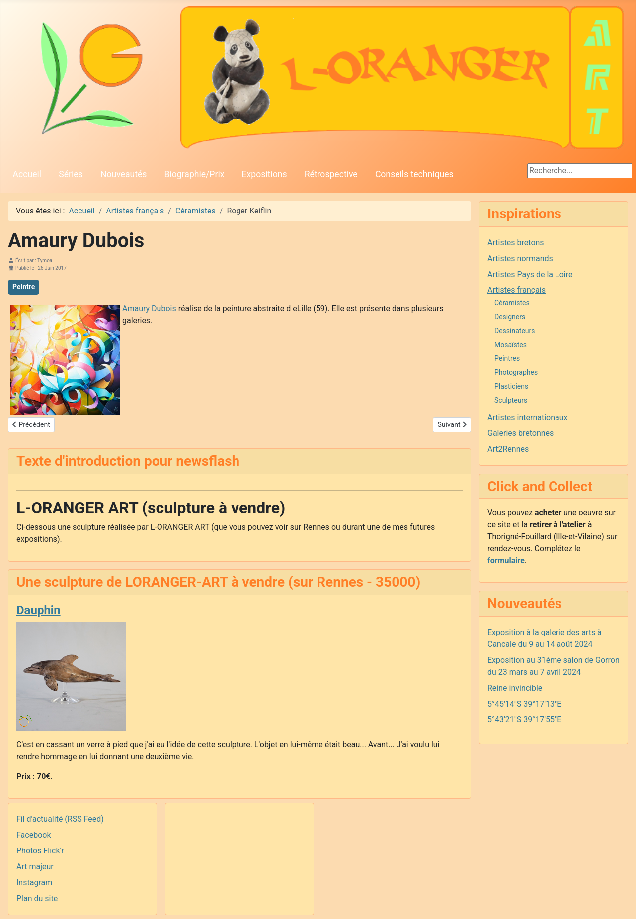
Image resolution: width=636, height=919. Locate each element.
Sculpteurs (510, 400)
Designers (509, 317)
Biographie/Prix (194, 174)
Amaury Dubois (149, 308)
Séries (70, 174)
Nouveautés (123, 174)
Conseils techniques (414, 174)
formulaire (506, 560)
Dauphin (38, 610)
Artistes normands (520, 258)
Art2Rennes (508, 449)
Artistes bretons (515, 242)
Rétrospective (331, 174)
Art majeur (35, 866)
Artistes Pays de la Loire (529, 274)
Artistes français (516, 290)
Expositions (264, 174)
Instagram (34, 882)
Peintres (507, 358)
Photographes (516, 372)
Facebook (33, 835)
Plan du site (37, 898)
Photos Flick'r (40, 850)
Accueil (27, 174)
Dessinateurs (514, 331)
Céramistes (512, 303)
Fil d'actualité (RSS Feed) (60, 819)
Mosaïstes (510, 345)
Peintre (23, 287)
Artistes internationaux (527, 417)
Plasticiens (511, 386)
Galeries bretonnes (520, 433)
